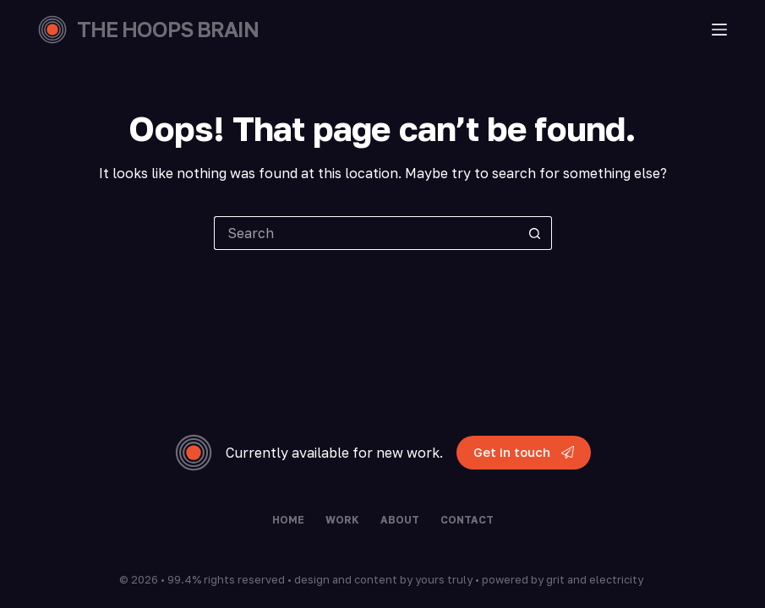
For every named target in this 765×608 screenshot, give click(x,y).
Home (288, 519)
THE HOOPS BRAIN (168, 29)
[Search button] (535, 233)
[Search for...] (366, 233)
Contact (467, 519)
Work (342, 519)
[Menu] (719, 29)
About (399, 519)
